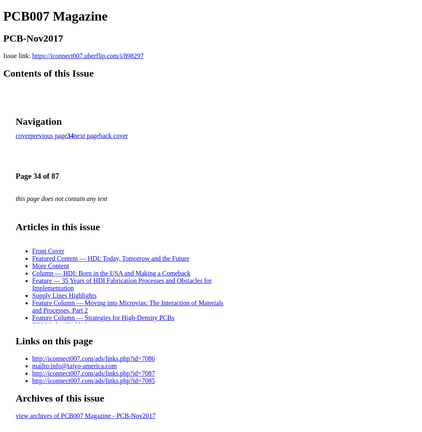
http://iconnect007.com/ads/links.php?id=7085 (93, 380)
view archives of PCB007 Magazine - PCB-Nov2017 (86, 415)
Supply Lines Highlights (64, 295)
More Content (50, 265)
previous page (48, 135)
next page (86, 135)
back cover (113, 135)
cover (23, 135)
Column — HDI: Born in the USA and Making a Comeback (111, 273)
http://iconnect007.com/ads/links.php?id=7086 (93, 358)
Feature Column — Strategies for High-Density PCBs (103, 317)
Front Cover (48, 251)
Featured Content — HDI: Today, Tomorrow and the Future (110, 258)
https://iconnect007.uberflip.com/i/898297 (87, 55)
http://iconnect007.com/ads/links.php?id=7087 (93, 373)
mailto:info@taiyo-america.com (74, 365)
